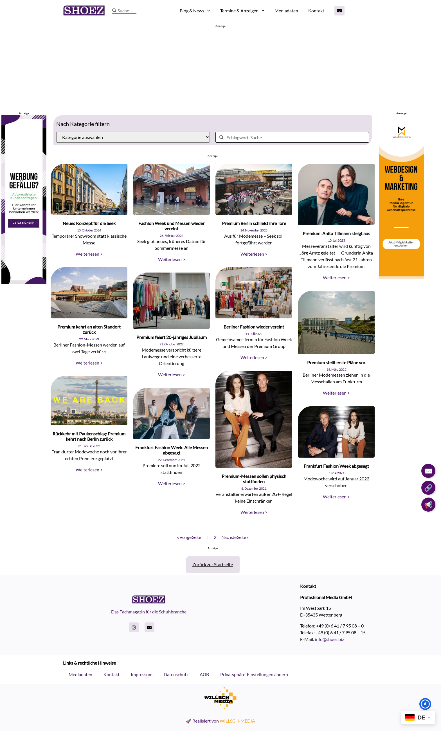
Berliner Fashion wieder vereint (254, 326)
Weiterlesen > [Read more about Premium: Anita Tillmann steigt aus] (336, 277)
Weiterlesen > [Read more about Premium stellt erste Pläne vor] (336, 392)
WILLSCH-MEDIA (237, 720)
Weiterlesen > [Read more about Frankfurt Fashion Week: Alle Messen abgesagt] (171, 483)
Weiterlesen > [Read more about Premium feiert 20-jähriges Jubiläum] (171, 374)
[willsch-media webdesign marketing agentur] (401, 282)
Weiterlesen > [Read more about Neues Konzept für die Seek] (89, 254)
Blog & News (195, 10)
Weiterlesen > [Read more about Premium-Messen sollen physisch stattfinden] (253, 512)
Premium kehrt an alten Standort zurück (89, 329)
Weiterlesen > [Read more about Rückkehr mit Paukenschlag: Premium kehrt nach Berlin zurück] (89, 469)
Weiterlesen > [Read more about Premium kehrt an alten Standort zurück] (89, 362)
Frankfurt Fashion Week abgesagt (336, 466)
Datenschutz (176, 674)
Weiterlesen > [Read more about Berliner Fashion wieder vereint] (253, 357)
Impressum (141, 674)
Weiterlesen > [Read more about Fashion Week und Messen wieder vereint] (171, 259)
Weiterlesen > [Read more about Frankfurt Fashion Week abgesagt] (336, 496)
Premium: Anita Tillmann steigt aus (336, 233)
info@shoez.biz (329, 639)
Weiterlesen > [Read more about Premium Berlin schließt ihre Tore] (253, 254)
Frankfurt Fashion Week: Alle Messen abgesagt (171, 450)
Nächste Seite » (235, 537)
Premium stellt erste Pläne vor (336, 362)
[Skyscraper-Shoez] (23, 282)
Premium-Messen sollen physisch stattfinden (254, 478)
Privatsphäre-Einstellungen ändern (254, 674)
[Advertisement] (220, 67)
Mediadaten (286, 10)
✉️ (428, 471)
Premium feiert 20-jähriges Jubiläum (171, 337)
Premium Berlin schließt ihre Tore (254, 223)
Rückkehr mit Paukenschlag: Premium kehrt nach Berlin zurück (89, 436)
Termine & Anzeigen (242, 10)
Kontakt (316, 10)
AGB (204, 674)
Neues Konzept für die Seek (89, 223)
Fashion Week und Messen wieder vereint (171, 226)
